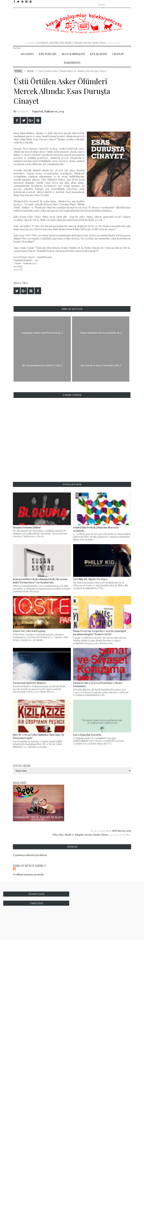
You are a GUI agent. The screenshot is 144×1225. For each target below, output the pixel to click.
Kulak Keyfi (98, 54)
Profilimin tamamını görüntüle (28, 874)
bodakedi (22, 111)
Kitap (30, 71)
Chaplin (118, 54)
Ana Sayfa (27, 54)
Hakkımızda (72, 62)
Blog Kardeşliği (73, 54)
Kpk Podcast (48, 54)
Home (18, 71)
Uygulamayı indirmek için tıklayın (30, 855)
